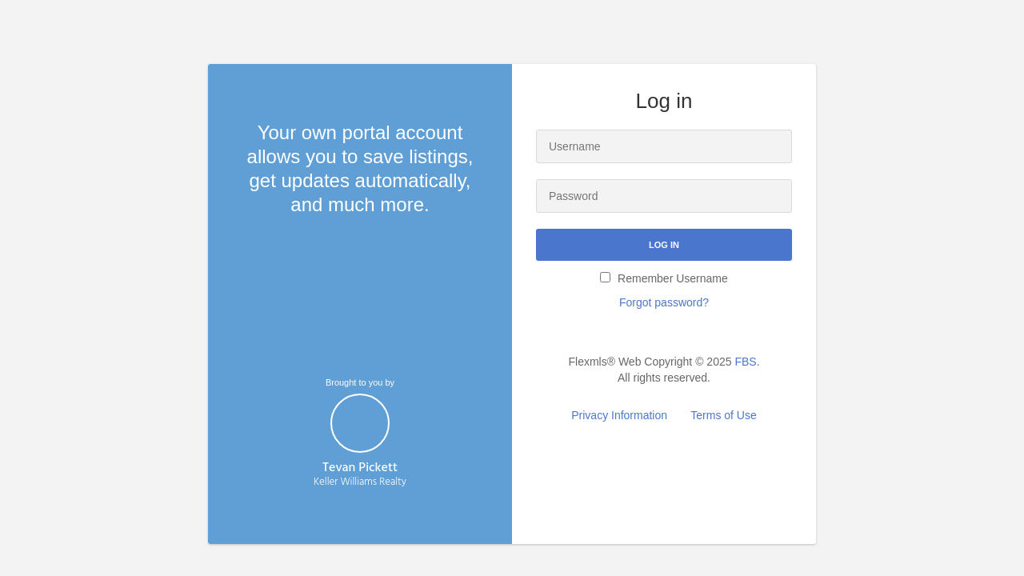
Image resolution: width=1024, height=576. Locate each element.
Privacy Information (619, 415)
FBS (745, 361)
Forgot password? (664, 302)
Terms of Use (723, 415)
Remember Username (664, 278)
